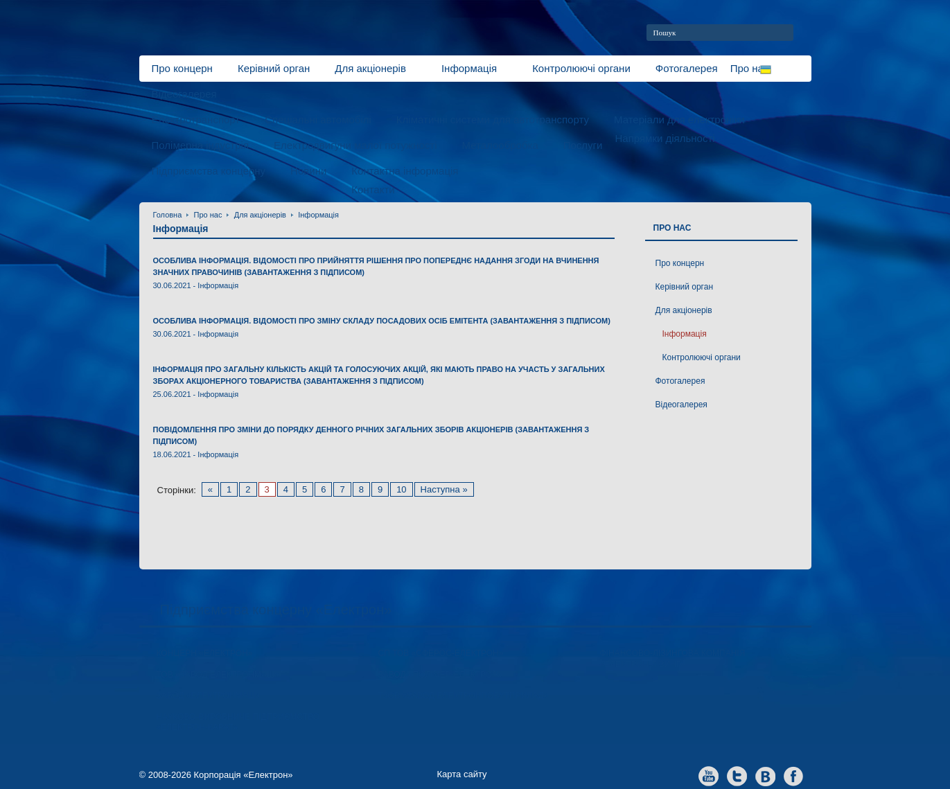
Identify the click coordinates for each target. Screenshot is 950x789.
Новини (308, 171)
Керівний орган (274, 68)
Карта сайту (462, 774)
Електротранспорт (196, 119)
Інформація (469, 68)
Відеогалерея (184, 94)
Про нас (208, 215)
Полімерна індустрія (200, 145)
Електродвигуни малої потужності (355, 145)
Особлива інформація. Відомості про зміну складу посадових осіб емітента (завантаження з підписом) (381, 321)
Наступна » (444, 489)
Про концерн (182, 68)
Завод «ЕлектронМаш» (209, 695)
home (805, 32)
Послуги (583, 145)
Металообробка (499, 145)
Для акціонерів (370, 68)
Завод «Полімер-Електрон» (440, 675)
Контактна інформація (404, 171)
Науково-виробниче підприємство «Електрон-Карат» (238, 722)
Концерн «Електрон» (205, 653)
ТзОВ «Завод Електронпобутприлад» (463, 695)
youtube (708, 775)
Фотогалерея (687, 68)
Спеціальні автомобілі (318, 119)
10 (401, 489)
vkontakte (765, 775)
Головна (167, 215)
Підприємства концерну (209, 171)
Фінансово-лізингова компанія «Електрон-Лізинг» (673, 658)
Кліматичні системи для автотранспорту (492, 119)
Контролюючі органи (581, 68)
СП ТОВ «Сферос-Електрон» (441, 653)
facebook (793, 775)
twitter (737, 775)
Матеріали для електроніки (679, 119)
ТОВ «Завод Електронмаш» (218, 675)
